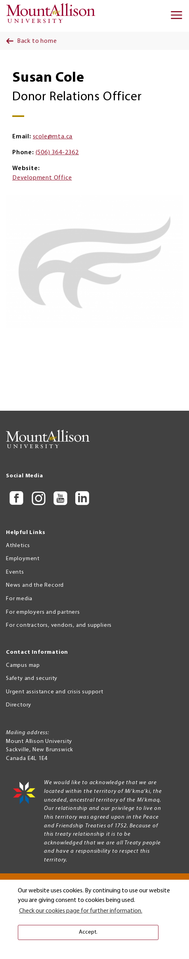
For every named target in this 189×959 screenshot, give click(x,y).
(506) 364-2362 (57, 152)
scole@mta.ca (53, 137)
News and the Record (35, 585)
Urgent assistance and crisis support (54, 692)
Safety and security (31, 678)
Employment (23, 559)
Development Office (42, 178)
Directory (18, 705)
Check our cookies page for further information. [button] (80, 911)
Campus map (23, 665)
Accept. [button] (88, 932)
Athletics (18, 546)
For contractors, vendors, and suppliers (59, 625)
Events (15, 572)
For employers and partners (43, 612)
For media (19, 599)
